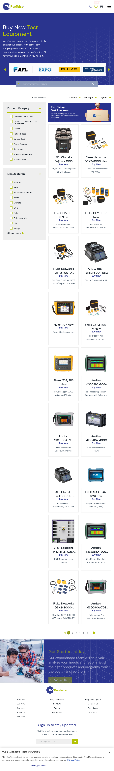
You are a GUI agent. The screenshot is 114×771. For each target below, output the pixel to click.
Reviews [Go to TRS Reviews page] (57, 703)
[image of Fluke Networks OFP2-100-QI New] (63, 240)
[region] (57, 759)
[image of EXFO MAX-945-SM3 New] (96, 464)
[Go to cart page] (102, 6)
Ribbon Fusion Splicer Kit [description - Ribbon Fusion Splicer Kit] (96, 280)
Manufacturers (16, 174)
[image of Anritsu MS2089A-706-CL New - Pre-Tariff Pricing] (96, 352)
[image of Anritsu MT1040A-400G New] (96, 408)
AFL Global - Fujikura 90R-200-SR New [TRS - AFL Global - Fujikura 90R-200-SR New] (63, 496)
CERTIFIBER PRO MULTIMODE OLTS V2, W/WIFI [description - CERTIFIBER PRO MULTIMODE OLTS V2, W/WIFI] (96, 339)
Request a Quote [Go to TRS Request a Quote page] (93, 699)
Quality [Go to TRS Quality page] (57, 708)
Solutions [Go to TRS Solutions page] (21, 712)
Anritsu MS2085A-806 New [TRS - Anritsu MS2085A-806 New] (96, 552)
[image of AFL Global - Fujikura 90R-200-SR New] (63, 464)
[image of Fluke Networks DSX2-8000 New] (96, 129)
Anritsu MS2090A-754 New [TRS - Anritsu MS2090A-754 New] (96, 607)
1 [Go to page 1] (68, 633)
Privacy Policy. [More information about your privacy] (73, 760)
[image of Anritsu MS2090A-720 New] (63, 408)
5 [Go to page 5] (83, 633)
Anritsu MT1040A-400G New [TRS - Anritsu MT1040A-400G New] (96, 440)
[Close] (109, 752)
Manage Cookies (38, 765)
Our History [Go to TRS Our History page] (93, 708)
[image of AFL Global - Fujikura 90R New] (96, 240)
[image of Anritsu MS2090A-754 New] (96, 575)
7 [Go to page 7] (90, 633)
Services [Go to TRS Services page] (21, 716)
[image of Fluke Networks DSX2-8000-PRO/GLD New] (63, 575)
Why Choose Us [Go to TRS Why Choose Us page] (57, 699)
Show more (14, 233)
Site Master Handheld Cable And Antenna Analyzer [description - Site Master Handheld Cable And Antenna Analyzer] (96, 562)
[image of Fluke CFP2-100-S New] (63, 185)
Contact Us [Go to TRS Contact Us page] (93, 703)
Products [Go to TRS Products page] (21, 699)
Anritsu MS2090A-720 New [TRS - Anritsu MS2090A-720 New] (63, 440)
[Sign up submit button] (75, 741)
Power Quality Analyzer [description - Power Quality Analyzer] (63, 332)
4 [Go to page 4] (79, 633)
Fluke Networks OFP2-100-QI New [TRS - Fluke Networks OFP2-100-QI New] (63, 273)
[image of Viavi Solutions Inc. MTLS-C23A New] (63, 519)
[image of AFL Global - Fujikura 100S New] (63, 129)
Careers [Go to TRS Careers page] (93, 712)
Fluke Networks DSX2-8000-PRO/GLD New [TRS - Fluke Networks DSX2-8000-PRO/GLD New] (63, 607)
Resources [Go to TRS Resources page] (57, 712)
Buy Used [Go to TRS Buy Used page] (21, 708)
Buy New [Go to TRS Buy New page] (21, 703)
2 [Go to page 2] (72, 633)
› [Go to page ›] (94, 632)
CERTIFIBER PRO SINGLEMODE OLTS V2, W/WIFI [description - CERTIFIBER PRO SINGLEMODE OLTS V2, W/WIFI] (63, 227)
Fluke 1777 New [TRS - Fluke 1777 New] (64, 324)
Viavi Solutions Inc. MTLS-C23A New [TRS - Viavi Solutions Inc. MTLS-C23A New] (63, 552)
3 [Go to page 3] (76, 633)
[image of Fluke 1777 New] (63, 296)
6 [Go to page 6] (87, 633)
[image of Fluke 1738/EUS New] (63, 352)
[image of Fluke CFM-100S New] (96, 185)
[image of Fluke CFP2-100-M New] (96, 296)
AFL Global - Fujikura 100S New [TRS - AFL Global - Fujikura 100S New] (64, 161)
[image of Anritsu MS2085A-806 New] (96, 519)
